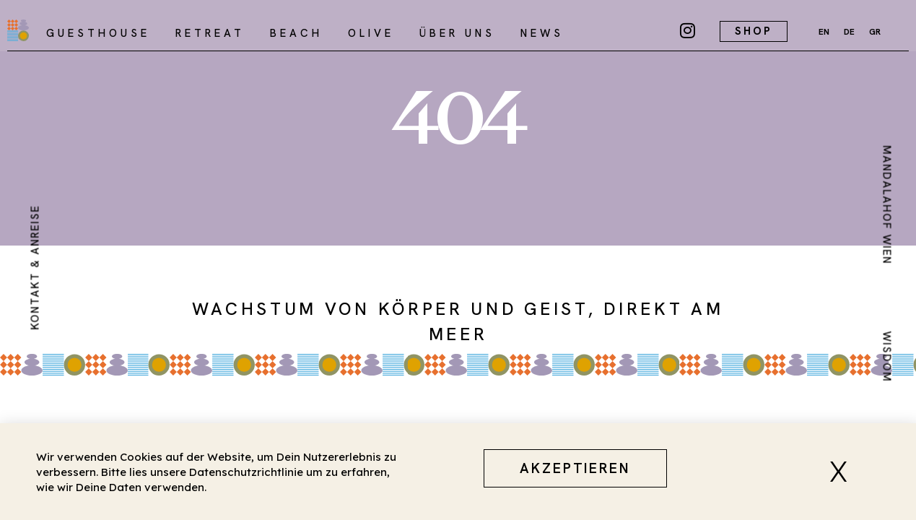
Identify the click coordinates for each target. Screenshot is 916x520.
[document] (458, 260)
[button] (843, 471)
